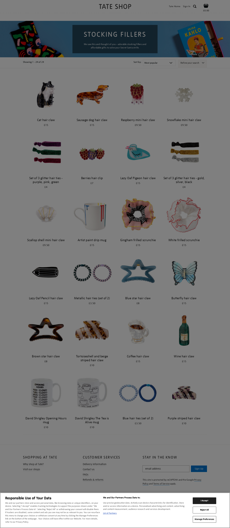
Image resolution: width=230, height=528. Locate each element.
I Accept (204, 500)
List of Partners (110, 513)
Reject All (204, 509)
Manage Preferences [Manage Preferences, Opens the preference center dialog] (204, 519)
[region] (115, 510)
